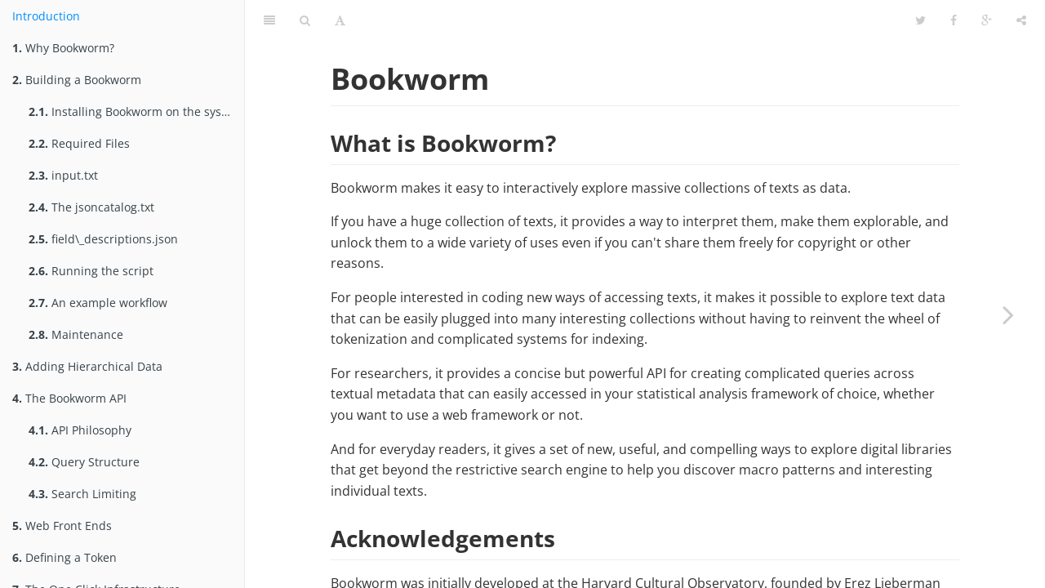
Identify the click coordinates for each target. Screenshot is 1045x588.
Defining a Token (64, 557)
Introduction (46, 16)
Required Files (79, 143)
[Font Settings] (340, 20)
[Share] (1021, 20)
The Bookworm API (69, 398)
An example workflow (98, 302)
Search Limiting (82, 493)
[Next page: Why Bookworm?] (1008, 314)
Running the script (91, 270)
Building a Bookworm (76, 79)
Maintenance (76, 334)
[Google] (986, 20)
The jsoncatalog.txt (91, 207)
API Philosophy (80, 430)
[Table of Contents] (269, 20)
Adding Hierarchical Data (87, 366)
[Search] (304, 20)
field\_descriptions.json (103, 239)
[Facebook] (953, 20)
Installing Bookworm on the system (135, 111)
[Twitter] (920, 20)
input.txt (63, 175)
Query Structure (84, 462)
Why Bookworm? (63, 48)
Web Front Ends (62, 525)
